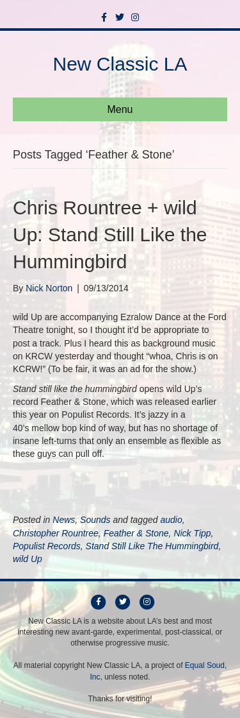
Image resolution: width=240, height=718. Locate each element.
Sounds (95, 520)
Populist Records (47, 546)
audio (171, 520)
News (63, 520)
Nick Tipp (192, 533)
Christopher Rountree (56, 533)
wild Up (27, 559)
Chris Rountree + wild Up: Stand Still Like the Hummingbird (110, 234)
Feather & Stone (136, 533)
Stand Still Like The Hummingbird (152, 546)
